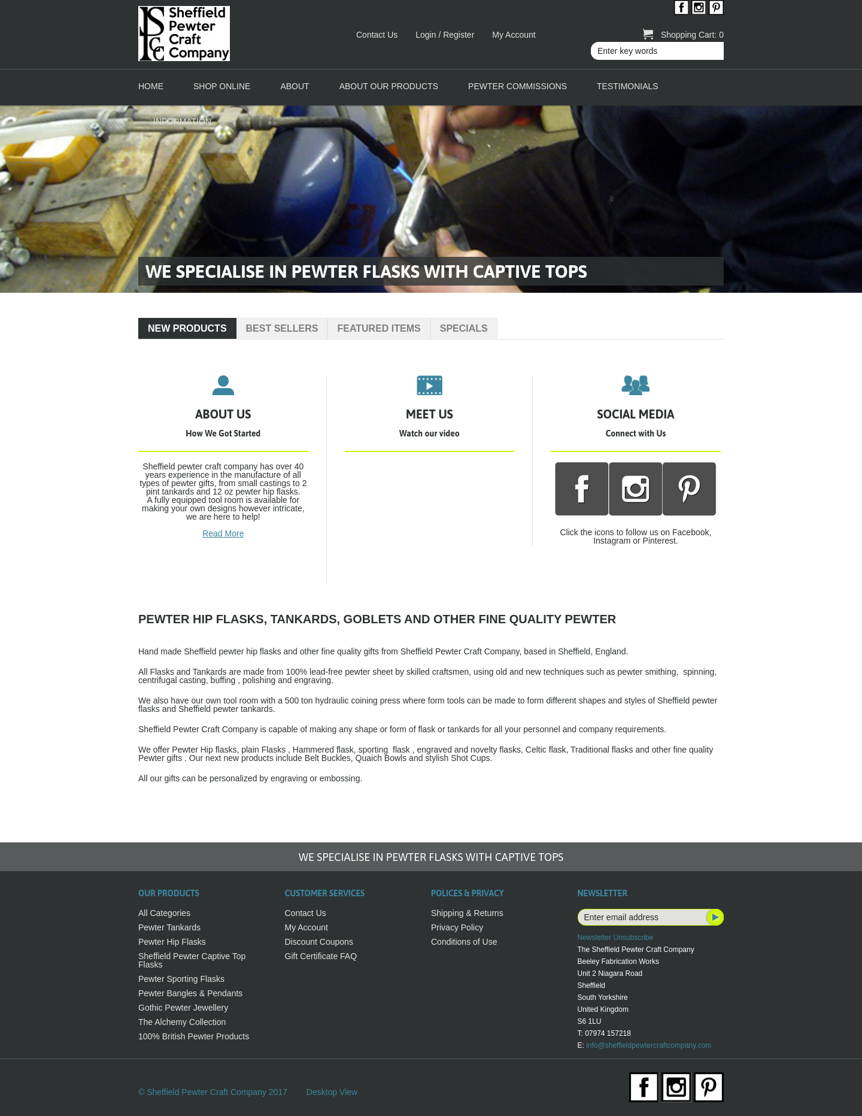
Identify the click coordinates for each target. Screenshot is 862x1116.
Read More (223, 533)
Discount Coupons (319, 942)
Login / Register (444, 35)
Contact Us (376, 35)
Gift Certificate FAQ (321, 956)
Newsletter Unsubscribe (616, 937)
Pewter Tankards (169, 927)
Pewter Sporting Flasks (181, 979)
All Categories (164, 913)
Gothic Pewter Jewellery (183, 1007)
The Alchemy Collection (182, 1022)
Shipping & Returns (467, 913)
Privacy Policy (457, 927)
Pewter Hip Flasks (172, 942)
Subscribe (714, 917)
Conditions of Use (464, 942)
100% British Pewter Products (193, 1036)
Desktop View (331, 1092)
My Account (513, 35)
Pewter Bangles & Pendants (190, 993)
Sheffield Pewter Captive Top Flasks (191, 960)
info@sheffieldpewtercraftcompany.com (648, 1045)
